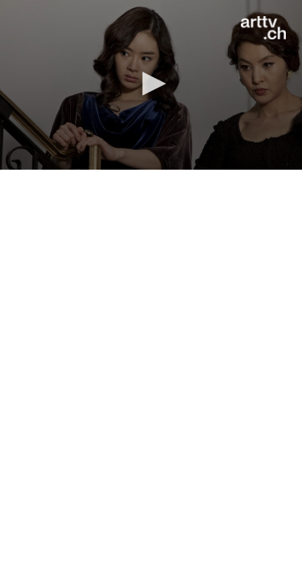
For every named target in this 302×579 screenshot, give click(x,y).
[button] (151, 83)
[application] (151, 85)
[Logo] (263, 28)
